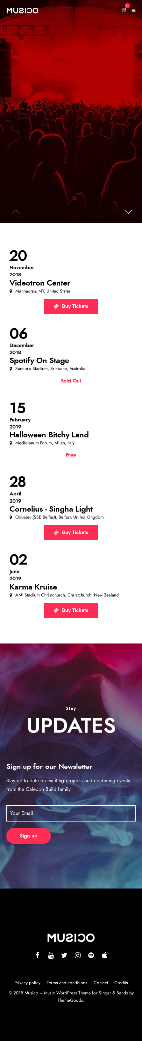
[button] (127, 209)
